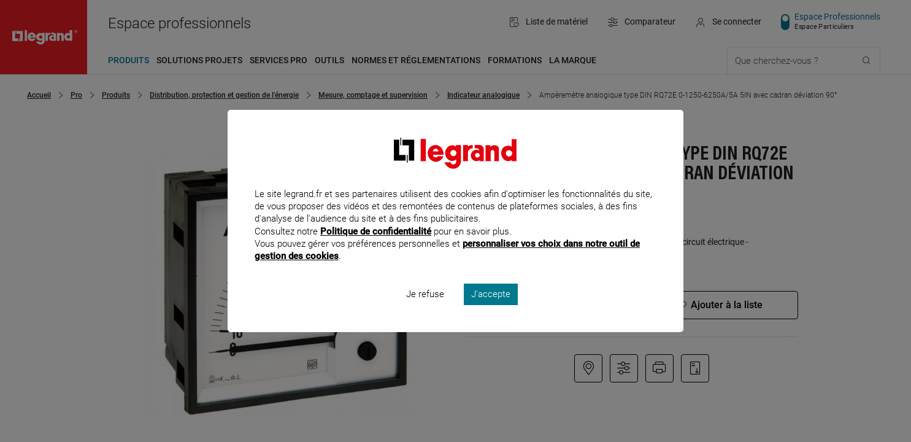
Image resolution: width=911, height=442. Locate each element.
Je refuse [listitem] (425, 310)
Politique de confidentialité (375, 247)
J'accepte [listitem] (490, 310)
